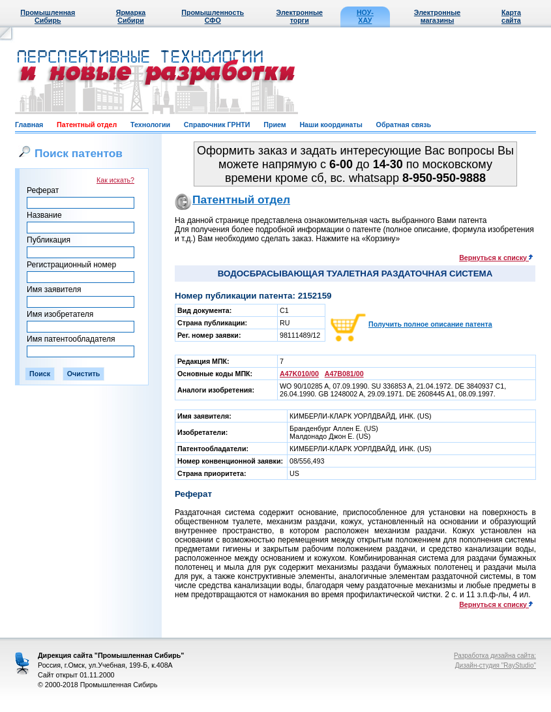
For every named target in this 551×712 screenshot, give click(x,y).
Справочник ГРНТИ (217, 124)
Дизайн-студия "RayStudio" (495, 665)
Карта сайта (511, 16)
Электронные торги (299, 16)
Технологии (150, 124)
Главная (29, 124)
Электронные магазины (437, 16)
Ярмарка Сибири (130, 16)
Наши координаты (330, 124)
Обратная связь (403, 124)
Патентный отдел (87, 124)
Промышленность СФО (212, 16)
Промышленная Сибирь (47, 16)
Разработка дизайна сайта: (495, 655)
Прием (274, 124)
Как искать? (115, 180)
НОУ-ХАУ (365, 16)
